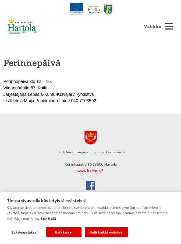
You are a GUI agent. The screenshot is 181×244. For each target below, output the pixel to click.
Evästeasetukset (24, 232)
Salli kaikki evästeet (106, 232)
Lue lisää (48, 219)
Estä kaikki (63, 232)
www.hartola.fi (90, 170)
